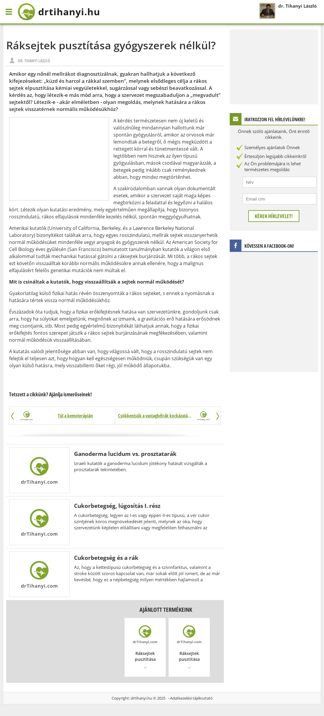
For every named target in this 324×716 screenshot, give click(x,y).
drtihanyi (59, 12)
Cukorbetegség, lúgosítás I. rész (117, 505)
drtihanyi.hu (141, 698)
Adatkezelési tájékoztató (191, 698)
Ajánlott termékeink (166, 610)
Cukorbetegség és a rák (106, 557)
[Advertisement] (59, 159)
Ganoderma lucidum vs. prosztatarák (125, 453)
